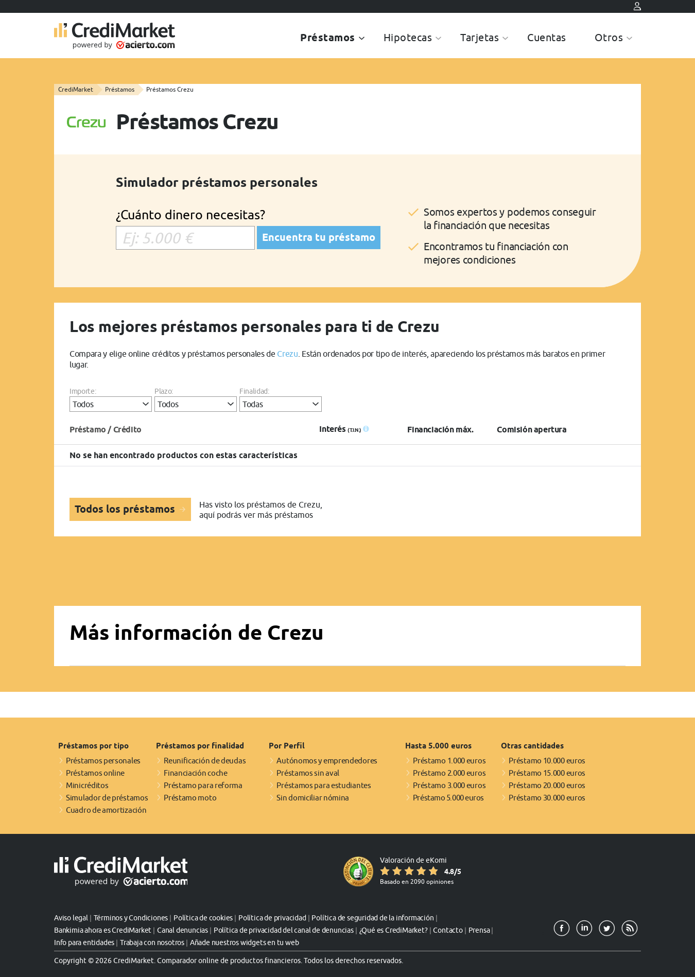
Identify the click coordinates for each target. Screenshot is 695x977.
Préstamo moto (190, 797)
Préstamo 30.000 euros (547, 797)
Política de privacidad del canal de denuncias (284, 930)
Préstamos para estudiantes (323, 785)
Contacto (447, 930)
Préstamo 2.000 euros (449, 773)
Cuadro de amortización (106, 810)
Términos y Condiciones (131, 918)
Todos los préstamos (126, 509)
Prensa (479, 930)
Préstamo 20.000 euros (547, 785)
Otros (609, 37)
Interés (340, 429)
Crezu (287, 353)
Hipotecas (408, 37)
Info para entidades (84, 942)
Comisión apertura (531, 429)
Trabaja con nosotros (152, 942)
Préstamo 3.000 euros (449, 785)
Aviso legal (71, 918)
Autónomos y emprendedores (326, 760)
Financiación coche (196, 773)
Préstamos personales (103, 760)
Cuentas (546, 37)
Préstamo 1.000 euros (449, 760)
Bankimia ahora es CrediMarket (102, 930)
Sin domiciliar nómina (312, 797)
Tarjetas (479, 37)
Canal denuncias (182, 930)
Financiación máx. (440, 429)
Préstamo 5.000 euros (448, 797)
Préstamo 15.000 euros (547, 773)
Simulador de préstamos (107, 797)
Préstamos (327, 37)
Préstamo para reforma (203, 785)
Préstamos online (95, 773)
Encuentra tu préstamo (318, 237)
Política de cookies (203, 918)
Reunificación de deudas (205, 760)
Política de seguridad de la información (372, 918)
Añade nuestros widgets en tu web (244, 942)
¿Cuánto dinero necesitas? (190, 214)
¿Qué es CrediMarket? (393, 930)
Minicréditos (87, 785)
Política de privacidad (272, 918)
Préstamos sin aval (307, 773)
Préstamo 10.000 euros (547, 760)
